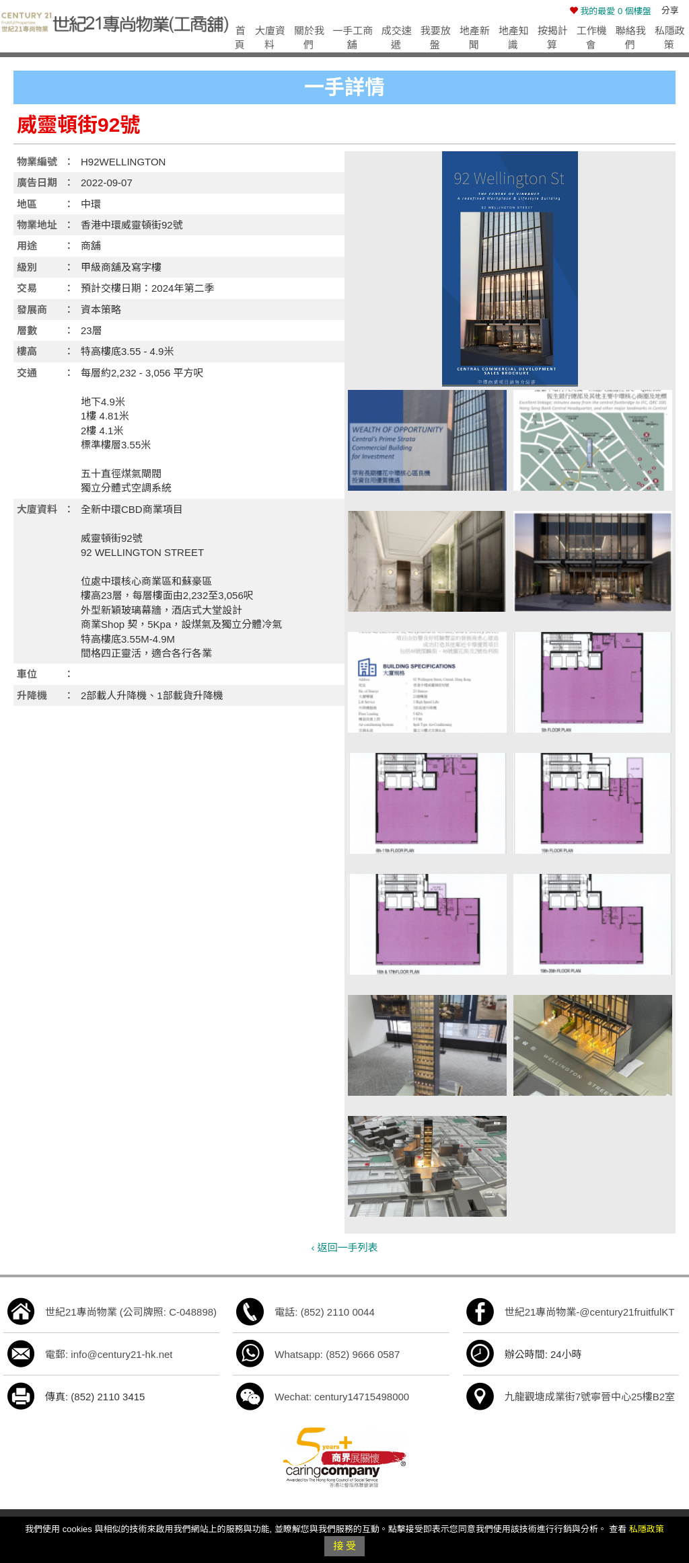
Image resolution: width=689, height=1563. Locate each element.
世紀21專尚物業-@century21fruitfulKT (590, 1312)
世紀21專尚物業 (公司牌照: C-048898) (131, 1312)
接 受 (344, 1546)
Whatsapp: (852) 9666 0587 (337, 1354)
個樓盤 (610, 11)
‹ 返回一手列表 (344, 1247)
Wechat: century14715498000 (342, 1396)
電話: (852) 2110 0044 (324, 1312)
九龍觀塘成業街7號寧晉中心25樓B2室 (590, 1396)
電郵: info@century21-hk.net (108, 1354)
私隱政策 (646, 1529)
